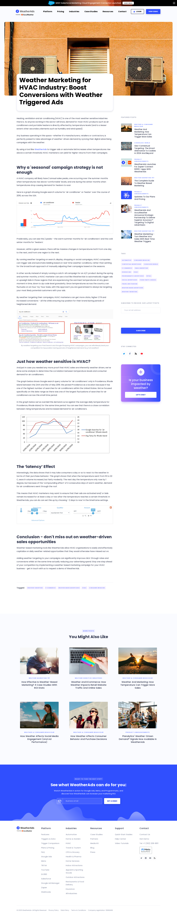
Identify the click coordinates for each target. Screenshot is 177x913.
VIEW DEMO (153, 11)
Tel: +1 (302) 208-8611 (149, 843)
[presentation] (139, 320)
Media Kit (94, 843)
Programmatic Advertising (133, 276)
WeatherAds (41, 149)
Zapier (44, 887)
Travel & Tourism (73, 847)
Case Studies (91, 11)
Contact (122, 11)
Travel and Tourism (129, 284)
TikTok (44, 865)
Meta (43, 861)
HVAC (84, 588)
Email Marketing (141, 268)
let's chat (141, 395)
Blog (92, 847)
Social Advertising (129, 280)
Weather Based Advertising (69, 588)
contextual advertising (131, 264)
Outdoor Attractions (75, 877)
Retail (149, 276)
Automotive (126, 260)
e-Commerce (51, 588)
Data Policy (65, 910)
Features (45, 834)
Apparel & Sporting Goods (74, 871)
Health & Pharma (73, 856)
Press (92, 852)
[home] (26, 11)
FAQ (43, 852)
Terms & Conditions (78, 910)
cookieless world (151, 264)
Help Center (120, 839)
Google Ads (126, 272)
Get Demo (144, 839)
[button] (47, 11)
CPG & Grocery (72, 852)
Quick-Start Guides (123, 834)
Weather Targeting (35, 588)
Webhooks (46, 892)
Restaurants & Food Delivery (75, 883)
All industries (71, 893)
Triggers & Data (48, 839)
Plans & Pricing (47, 847)
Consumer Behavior (97, 588)
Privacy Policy (54, 910)
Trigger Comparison (50, 843)
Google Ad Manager (50, 883)
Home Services (72, 861)
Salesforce (46, 878)
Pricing (60, 11)
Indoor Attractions (74, 865)
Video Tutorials (122, 843)
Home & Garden (73, 839)
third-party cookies (148, 280)
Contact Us (145, 834)
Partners (94, 839)
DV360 (44, 874)
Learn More (128, 3)
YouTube (45, 870)
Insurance (70, 889)
